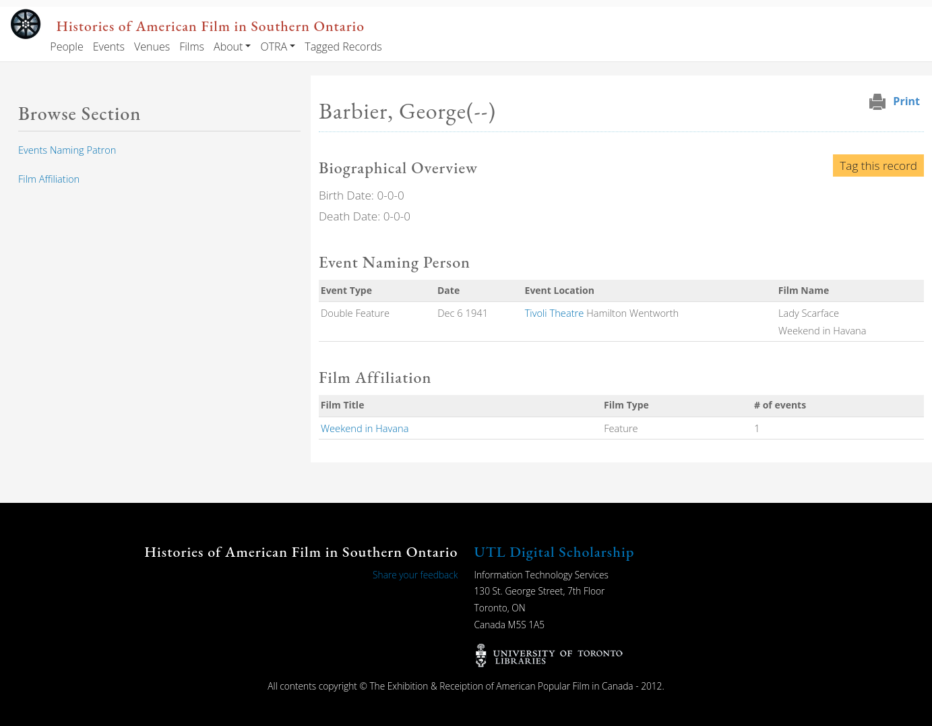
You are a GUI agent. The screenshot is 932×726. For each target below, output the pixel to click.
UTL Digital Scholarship (554, 552)
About (228, 46)
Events (109, 46)
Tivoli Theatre (554, 313)
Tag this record (878, 165)
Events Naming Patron (67, 149)
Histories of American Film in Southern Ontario (211, 25)
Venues (152, 46)
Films (191, 46)
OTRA (273, 46)
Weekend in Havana (365, 428)
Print (906, 101)
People (66, 46)
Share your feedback (415, 574)
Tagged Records (343, 46)
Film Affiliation (49, 178)
